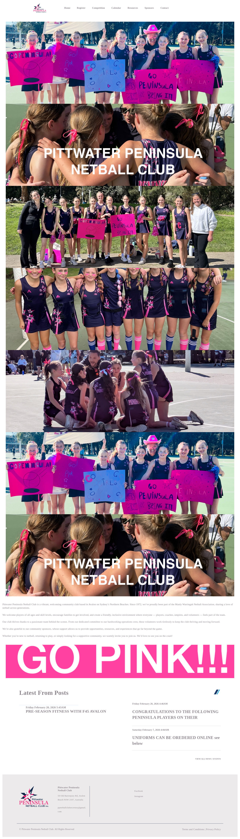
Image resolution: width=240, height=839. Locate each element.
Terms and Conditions (192, 829)
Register (81, 8)
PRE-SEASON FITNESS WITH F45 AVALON (66, 711)
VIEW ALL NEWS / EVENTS (208, 759)
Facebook (138, 791)
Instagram (139, 796)
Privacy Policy (213, 829)
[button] (224, 307)
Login (202, 8)
